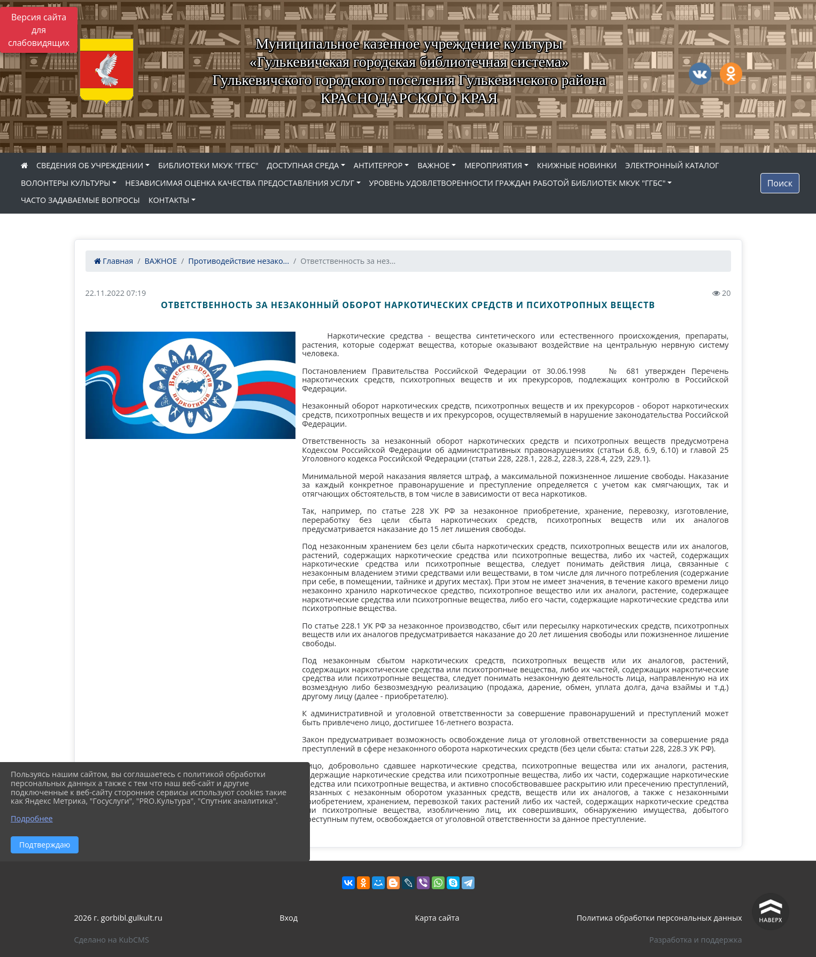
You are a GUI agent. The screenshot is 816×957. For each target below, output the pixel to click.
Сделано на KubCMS (111, 940)
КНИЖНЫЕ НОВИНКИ (577, 165)
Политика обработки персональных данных (659, 918)
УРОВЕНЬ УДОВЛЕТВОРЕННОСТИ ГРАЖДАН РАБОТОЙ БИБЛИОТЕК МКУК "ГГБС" (517, 183)
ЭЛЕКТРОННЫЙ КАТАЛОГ (672, 165)
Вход (288, 918)
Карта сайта (437, 918)
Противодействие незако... (238, 261)
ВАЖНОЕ (433, 165)
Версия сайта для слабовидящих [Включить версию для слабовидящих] (38, 30)
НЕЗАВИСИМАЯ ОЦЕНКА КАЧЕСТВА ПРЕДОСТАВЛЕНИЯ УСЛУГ (239, 183)
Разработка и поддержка (695, 940)
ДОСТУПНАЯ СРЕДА (303, 165)
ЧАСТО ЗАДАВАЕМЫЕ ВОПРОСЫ (80, 200)
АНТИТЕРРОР (378, 165)
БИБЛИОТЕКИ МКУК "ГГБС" (208, 165)
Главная (114, 261)
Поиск (779, 183)
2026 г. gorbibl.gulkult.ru (118, 918)
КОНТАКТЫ (169, 200)
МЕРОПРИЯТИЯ (493, 165)
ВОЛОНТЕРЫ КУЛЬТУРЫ (66, 183)
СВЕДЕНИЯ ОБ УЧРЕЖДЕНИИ (89, 165)
